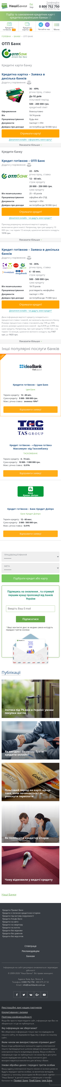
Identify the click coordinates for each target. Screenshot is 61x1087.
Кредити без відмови (12, 930)
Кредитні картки (27, 29)
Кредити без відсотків (12, 936)
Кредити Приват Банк (12, 910)
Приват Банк (21, 1080)
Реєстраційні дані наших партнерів (22, 1007)
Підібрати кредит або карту (30, 578)
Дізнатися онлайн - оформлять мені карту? (30, 139)
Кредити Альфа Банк (12, 918)
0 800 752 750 (49, 6)
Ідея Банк (47, 1080)
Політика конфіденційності (17, 1016)
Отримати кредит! (30, 212)
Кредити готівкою (9, 29)
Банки (17, 36)
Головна (6, 36)
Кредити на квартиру (12, 924)
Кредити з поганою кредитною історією (21, 913)
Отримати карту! (30, 133)
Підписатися (30, 619)
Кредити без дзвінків (12, 933)
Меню (57, 29)
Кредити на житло (11, 927)
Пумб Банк (35, 1080)
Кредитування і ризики (15, 1012)
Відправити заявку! (30, 409)
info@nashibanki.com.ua (34, 985)
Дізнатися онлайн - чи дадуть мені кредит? (30, 217)
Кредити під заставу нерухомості (18, 915)
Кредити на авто (10, 921)
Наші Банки (9, 894)
